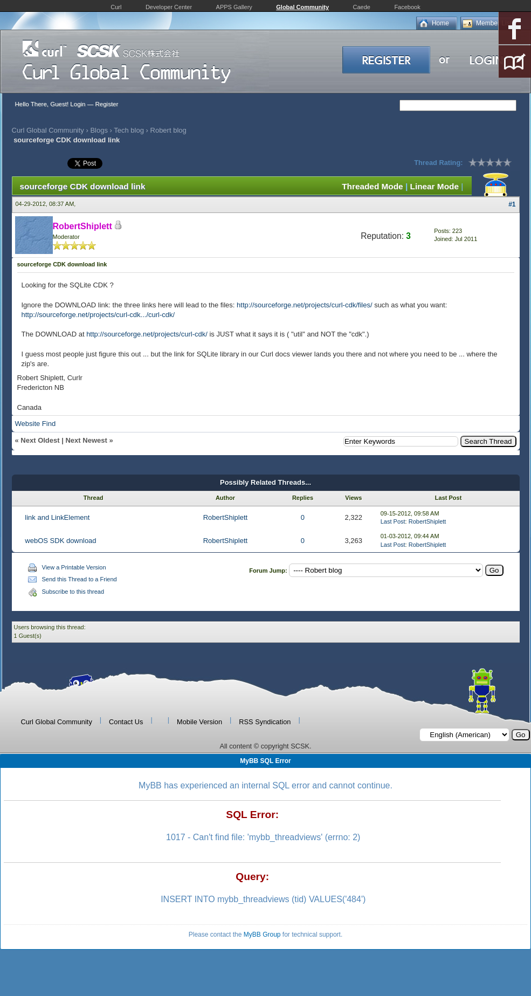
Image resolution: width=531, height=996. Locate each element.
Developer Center (169, 7)
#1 (511, 204)
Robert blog (168, 130)
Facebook (407, 7)
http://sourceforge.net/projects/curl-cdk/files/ (304, 305)
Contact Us (126, 722)
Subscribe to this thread (73, 591)
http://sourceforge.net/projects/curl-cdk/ (147, 334)
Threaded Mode (372, 186)
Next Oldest (39, 440)
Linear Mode (434, 186)
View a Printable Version (74, 567)
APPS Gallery (234, 7)
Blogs (99, 130)
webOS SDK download (60, 541)
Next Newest (86, 440)
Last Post (393, 521)
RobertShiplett (225, 517)
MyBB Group (262, 934)
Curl (116, 7)
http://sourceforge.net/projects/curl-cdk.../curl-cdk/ (98, 315)
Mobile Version (199, 722)
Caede (361, 7)
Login (77, 104)
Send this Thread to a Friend (79, 579)
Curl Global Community (48, 130)
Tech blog (129, 130)
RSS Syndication (265, 722)
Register (106, 104)
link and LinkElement (57, 517)
